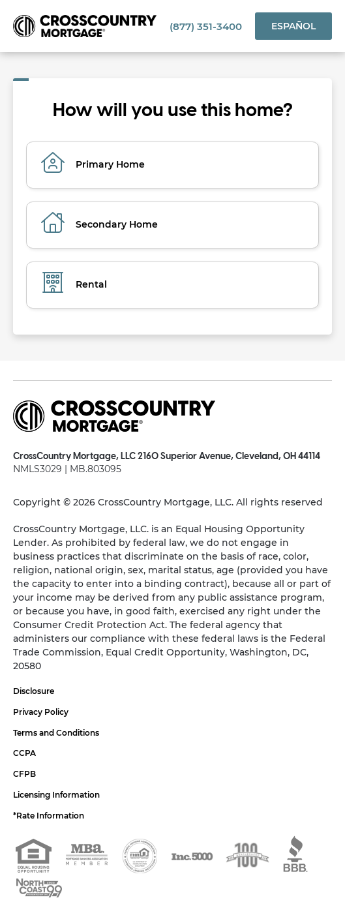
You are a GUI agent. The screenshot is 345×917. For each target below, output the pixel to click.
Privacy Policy (40, 712)
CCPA (24, 753)
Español (293, 26)
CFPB (24, 774)
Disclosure (33, 691)
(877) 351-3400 (206, 26)
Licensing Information (56, 795)
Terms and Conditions (56, 733)
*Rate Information (48, 815)
